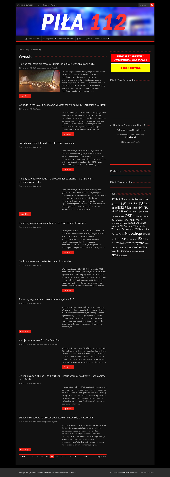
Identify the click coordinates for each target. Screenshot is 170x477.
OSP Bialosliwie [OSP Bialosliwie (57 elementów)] (140, 216)
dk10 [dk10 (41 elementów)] (134, 199)
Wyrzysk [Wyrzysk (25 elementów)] (132, 251)
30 (75, 456)
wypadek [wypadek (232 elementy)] (140, 247)
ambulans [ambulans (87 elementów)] (117, 199)
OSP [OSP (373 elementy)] (128, 215)
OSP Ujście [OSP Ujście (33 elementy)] (137, 226)
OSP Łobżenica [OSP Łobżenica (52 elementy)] (142, 229)
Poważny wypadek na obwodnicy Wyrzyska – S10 (46, 299)
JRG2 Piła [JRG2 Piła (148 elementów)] (123, 207)
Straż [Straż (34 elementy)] (147, 243)
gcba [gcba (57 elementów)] (113, 203)
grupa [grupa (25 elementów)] (119, 204)
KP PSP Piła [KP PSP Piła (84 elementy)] (118, 211)
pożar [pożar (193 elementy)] (122, 238)
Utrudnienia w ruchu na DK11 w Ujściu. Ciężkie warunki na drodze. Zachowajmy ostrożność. (62, 377)
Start (38, 5)
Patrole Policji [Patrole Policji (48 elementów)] (118, 234)
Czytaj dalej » (24, 96)
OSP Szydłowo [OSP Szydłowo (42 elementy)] (126, 226)
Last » (86, 456)
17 (62, 456)
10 (33, 456)
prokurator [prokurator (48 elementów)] (132, 239)
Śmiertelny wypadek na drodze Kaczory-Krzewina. (47, 143)
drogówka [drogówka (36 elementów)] (140, 199)
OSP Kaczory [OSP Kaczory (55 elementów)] (131, 219)
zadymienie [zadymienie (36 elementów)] (140, 251)
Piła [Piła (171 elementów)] (127, 233)
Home (21, 49)
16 (57, 456)
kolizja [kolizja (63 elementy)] (133, 207)
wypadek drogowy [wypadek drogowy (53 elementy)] (120, 250)
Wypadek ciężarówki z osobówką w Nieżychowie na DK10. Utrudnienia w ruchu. (62, 105)
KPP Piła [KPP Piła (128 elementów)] (142, 207)
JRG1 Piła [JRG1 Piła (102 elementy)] (133, 203)
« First (22, 456)
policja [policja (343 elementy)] (136, 233)
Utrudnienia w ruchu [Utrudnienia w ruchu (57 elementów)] (122, 247)
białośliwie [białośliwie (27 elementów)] (127, 199)
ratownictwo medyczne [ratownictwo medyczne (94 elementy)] (130, 243)
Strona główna (20, 38)
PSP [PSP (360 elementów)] (141, 238)
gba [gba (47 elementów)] (146, 199)
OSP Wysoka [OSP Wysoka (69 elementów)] (127, 229)
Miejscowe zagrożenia (43, 68)
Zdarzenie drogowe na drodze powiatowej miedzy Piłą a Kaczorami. (56, 417)
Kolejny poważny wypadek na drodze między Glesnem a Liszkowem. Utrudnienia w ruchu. (56, 180)
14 (47, 456)
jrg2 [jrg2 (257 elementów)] (142, 203)
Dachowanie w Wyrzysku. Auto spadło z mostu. (45, 261)
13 (42, 456)
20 (70, 456)
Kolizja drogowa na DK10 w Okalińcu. (39, 340)
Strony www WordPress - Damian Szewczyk (136, 472)
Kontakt (45, 5)
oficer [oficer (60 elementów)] (128, 211)
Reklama (54, 5)
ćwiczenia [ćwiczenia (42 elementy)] (122, 255)
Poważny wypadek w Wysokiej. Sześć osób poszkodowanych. (52, 223)
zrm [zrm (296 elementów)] (114, 254)
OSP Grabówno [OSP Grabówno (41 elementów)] (118, 220)
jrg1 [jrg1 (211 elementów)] (124, 203)
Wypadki (55, 68)
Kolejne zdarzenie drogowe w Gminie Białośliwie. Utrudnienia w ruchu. (57, 64)
